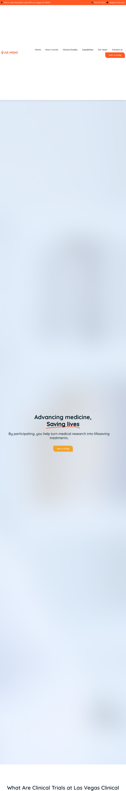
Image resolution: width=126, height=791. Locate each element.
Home (38, 49)
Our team (102, 49)
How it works (51, 49)
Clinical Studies (70, 49)
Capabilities (87, 49)
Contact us (117, 49)
